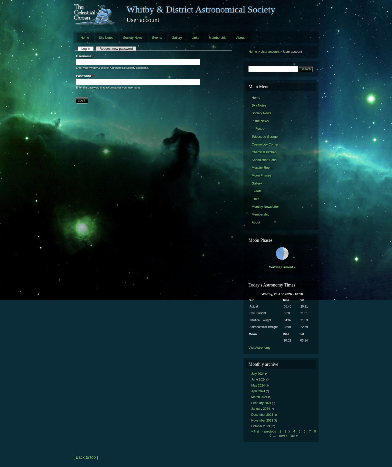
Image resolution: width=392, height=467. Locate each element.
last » (294, 436)
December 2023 (262, 414)
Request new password (116, 48)
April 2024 (258, 391)
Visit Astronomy (259, 348)
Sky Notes (106, 38)
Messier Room (262, 168)
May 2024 (258, 385)
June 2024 (258, 379)
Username (85, 56)
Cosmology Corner (265, 144)
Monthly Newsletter (265, 206)
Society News (132, 38)
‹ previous (269, 431)
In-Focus (258, 128)
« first (255, 431)
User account (270, 52)
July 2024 (257, 374)
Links (195, 38)
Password (84, 76)
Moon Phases (261, 175)
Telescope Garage (265, 136)
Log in (88, 48)
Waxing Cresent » (282, 267)
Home (84, 38)
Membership (217, 38)
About (240, 38)
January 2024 (260, 408)
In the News (260, 121)
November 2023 (262, 420)
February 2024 (261, 403)
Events (157, 38)
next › (283, 436)
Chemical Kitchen (264, 152)
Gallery (177, 38)
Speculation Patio (264, 160)
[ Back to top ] (86, 457)
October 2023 (260, 426)
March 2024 (259, 397)
